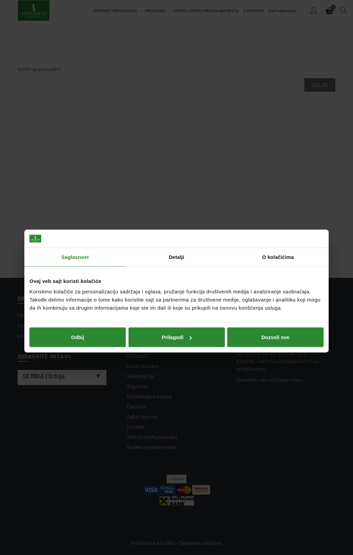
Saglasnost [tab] (75, 243)
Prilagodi (177, 323)
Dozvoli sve (275, 323)
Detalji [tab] (176, 243)
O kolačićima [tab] (278, 243)
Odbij (77, 323)
